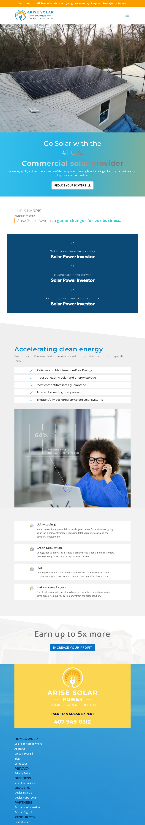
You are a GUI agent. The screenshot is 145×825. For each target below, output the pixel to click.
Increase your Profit (72, 647)
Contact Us (20, 763)
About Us (19, 748)
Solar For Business (25, 783)
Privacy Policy (22, 773)
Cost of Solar (22, 822)
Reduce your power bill (72, 185)
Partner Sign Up (23, 812)
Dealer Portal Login (25, 797)
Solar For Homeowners (28, 743)
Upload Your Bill (23, 753)
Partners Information (27, 807)
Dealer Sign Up (23, 792)
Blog (17, 758)
